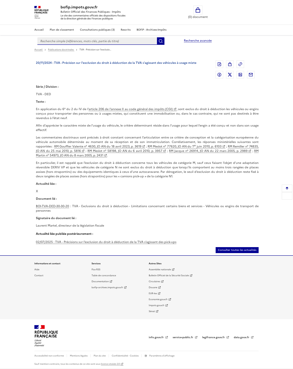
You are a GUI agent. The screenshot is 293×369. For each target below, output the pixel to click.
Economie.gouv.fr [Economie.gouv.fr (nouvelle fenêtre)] (158, 299)
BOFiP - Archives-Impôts (151, 30)
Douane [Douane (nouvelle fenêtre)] (153, 287)
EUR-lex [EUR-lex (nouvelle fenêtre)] (153, 293)
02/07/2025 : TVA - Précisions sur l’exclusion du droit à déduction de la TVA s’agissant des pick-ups (106, 242)
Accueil (39, 30)
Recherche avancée (198, 40)
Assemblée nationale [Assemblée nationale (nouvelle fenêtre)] (160, 269)
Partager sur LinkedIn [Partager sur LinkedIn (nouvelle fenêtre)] (240, 74)
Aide (36, 269)
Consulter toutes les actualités (237, 250)
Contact (38, 275)
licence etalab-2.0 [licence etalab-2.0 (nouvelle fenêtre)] (110, 364)
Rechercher (160, 41)
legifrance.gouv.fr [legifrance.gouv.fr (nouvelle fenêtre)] (214, 337)
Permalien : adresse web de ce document (240, 64)
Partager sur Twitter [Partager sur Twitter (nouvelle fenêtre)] (230, 74)
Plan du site (100, 355)
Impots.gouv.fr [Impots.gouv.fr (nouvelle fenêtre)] (156, 305)
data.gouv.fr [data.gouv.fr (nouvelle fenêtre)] (242, 337)
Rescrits (126, 30)
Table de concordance (104, 275)
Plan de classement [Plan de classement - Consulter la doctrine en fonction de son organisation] (62, 30)
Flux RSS (96, 269)
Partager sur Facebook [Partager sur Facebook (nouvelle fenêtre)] (219, 74)
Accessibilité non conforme (49, 355)
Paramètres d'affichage (162, 355)
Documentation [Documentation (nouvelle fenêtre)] (100, 281)
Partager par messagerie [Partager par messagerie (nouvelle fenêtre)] (251, 74)
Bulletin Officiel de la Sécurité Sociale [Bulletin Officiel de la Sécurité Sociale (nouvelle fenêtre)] (169, 275)
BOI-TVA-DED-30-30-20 (52, 206)
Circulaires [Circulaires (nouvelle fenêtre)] (154, 281)
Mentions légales (79, 355)
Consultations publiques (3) (97, 30)
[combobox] (97, 41)
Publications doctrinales (61, 49)
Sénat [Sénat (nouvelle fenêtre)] (152, 311)
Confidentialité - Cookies (125, 355)
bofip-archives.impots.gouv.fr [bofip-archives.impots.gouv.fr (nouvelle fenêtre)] (107, 287)
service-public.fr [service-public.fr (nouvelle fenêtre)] (183, 337)
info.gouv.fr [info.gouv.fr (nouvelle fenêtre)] (156, 337)
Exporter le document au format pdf (219, 64)
